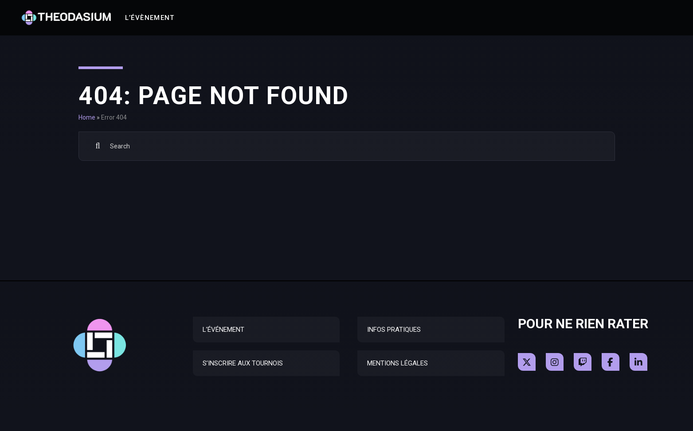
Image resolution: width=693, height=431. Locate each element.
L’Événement (223, 330)
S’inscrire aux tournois (243, 363)
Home (86, 117)
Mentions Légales (397, 363)
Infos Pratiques (394, 330)
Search (98, 146)
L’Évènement (150, 18)
